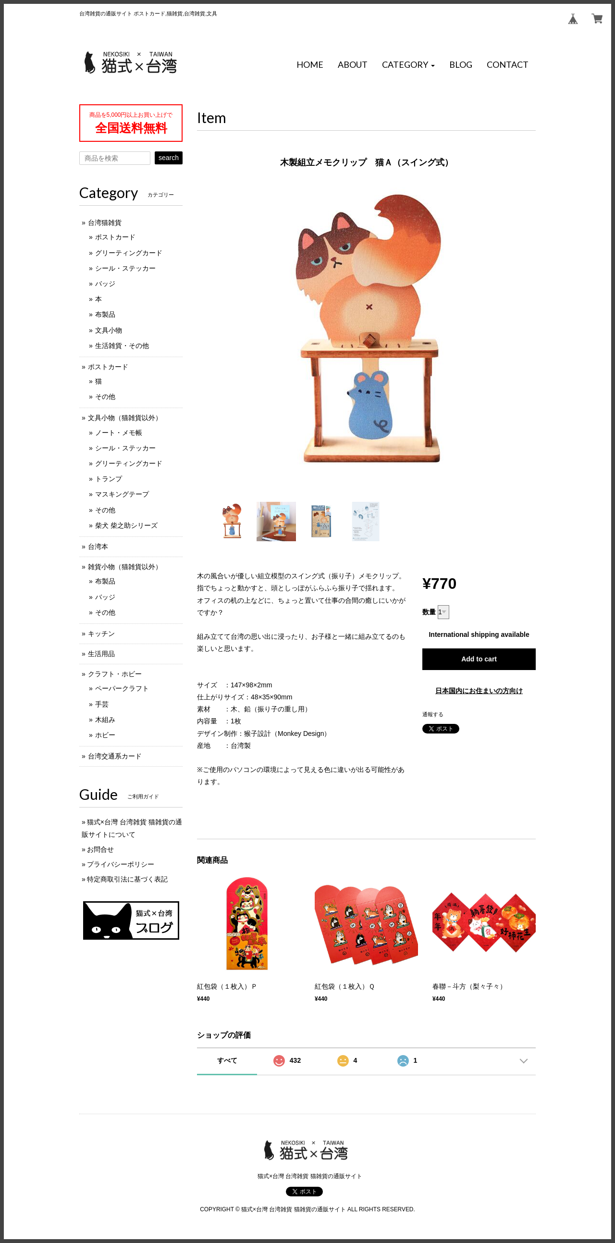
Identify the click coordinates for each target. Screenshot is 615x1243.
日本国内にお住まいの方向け (479, 691)
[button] (408, 64)
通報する (432, 714)
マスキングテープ (122, 494)
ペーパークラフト (122, 688)
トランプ (108, 479)
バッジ (105, 283)
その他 (105, 396)
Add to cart (479, 659)
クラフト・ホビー (115, 674)
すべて (227, 1060)
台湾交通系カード (115, 756)
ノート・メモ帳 (118, 432)
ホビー (105, 735)
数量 (429, 612)
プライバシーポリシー (120, 864)
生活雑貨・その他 (122, 345)
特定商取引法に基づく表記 (127, 879)
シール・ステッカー (125, 268)
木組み (105, 719)
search (169, 158)
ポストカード (115, 237)
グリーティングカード (128, 253)
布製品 (105, 314)
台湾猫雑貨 (105, 222)
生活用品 (101, 654)
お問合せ (100, 849)
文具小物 (108, 330)
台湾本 (98, 546)
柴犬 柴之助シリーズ (126, 525)
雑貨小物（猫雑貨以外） (125, 567)
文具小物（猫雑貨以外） (125, 418)
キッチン (101, 633)
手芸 (102, 704)
